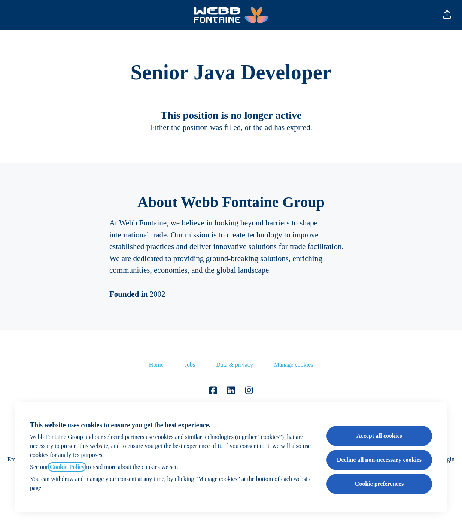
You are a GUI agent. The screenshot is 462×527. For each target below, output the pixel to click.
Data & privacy (234, 364)
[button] (447, 14)
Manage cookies (293, 364)
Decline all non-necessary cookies (379, 460)
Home (156, 364)
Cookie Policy (67, 467)
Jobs (190, 364)
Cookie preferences (379, 484)
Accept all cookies (379, 436)
